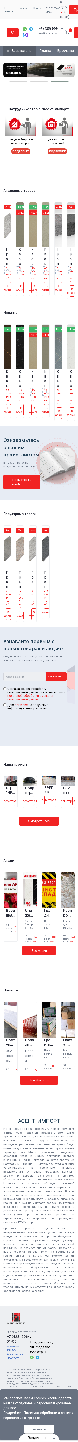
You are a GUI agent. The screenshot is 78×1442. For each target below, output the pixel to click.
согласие (21, 705)
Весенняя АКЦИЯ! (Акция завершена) (10, 913)
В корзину (8, 287)
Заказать (21, 615)
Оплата (37, 8)
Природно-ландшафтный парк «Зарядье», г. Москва (29, 790)
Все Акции (39, 951)
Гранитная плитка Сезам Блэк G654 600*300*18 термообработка (7, 579)
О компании (8, 10)
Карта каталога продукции (15, 1356)
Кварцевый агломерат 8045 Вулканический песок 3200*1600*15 (45, 256)
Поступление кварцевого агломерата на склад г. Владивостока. (10, 1042)
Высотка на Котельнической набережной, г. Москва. (67, 790)
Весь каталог (22, 51)
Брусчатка (65, 51)
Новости (10, 990)
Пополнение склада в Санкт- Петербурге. (29, 1042)
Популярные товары (20, 514)
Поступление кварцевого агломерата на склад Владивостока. (67, 1042)
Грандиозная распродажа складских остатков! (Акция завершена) (48, 913)
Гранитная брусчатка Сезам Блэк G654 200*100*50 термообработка (71, 256)
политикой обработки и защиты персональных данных (30, 697)
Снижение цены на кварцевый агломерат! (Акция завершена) (29, 913)
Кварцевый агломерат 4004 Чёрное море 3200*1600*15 (20, 378)
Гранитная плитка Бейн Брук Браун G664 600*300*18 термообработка (20, 579)
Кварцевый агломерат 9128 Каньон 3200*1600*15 (58, 378)
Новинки (10, 313)
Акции (8, 860)
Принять (39, 1429)
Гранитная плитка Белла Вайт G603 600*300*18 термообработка (7, 256)
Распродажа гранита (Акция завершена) (67, 913)
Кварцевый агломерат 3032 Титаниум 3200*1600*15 (20, 256)
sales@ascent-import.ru (49, 33)
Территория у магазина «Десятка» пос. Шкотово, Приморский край (48, 789)
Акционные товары (19, 190)
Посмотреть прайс (21, 482)
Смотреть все (39, 821)
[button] (18, 81)
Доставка (23, 8)
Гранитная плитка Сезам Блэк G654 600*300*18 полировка (45, 579)
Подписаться (56, 676)
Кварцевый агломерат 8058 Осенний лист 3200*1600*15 (32, 256)
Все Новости (39, 1080)
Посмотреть (10, 801)
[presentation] (35, 724)
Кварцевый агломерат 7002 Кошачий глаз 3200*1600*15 (7, 378)
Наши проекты (15, 764)
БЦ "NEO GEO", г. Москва (10, 790)
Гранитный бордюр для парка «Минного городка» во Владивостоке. (48, 1042)
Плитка (45, 51)
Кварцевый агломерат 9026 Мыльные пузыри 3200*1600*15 (71, 378)
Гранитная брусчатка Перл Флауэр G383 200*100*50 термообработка (58, 256)
